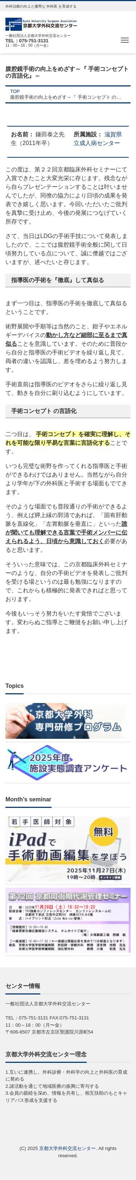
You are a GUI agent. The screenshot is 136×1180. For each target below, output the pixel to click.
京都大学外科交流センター (67, 1148)
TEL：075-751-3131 (27, 40)
